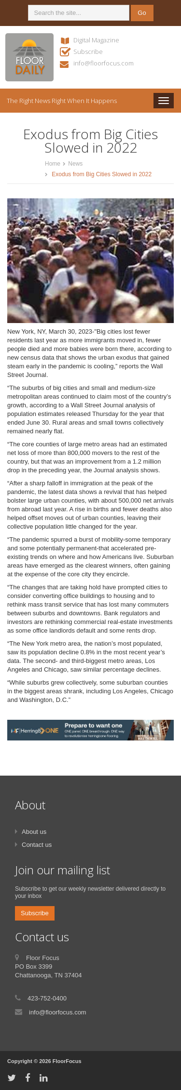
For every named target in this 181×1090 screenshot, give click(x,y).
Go (142, 12)
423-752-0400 (47, 998)
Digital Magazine (96, 40)
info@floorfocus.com (103, 63)
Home (52, 163)
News (75, 163)
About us (34, 831)
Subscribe (88, 51)
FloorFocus (67, 1061)
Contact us (37, 844)
